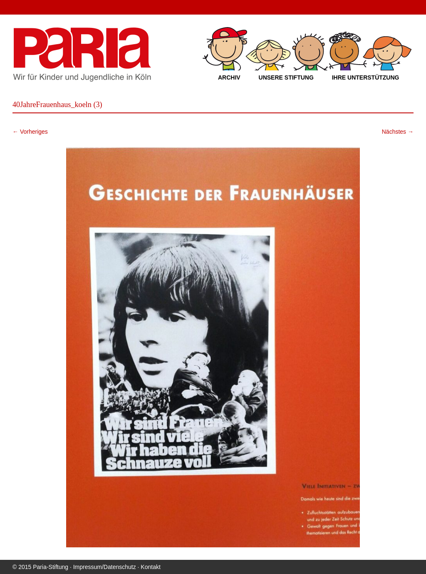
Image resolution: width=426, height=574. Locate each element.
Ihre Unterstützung (365, 77)
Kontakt (150, 567)
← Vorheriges (30, 131)
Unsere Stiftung (286, 77)
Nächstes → (398, 131)
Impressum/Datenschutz (104, 567)
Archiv (229, 77)
